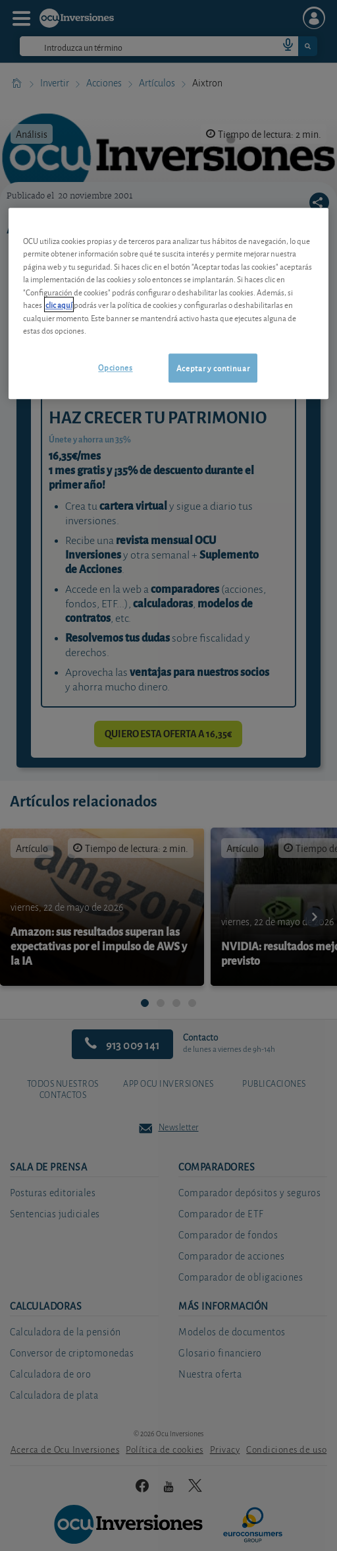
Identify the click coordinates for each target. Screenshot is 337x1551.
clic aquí (58, 305)
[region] (168, 303)
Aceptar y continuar (212, 367)
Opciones (115, 367)
